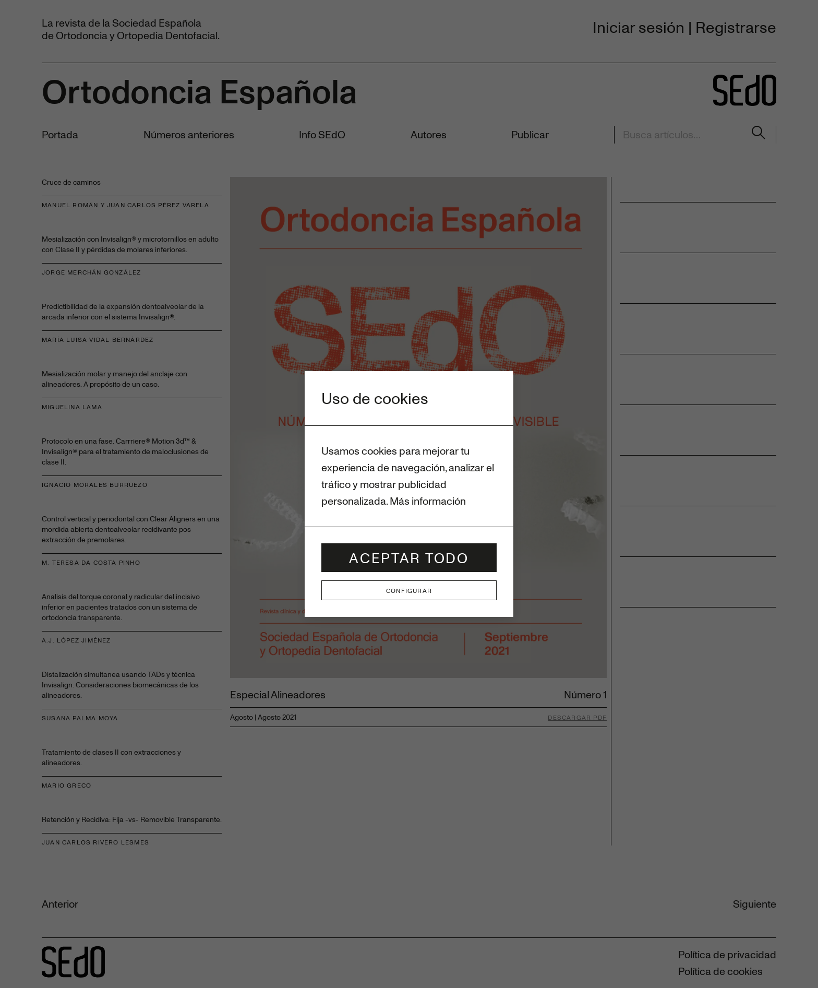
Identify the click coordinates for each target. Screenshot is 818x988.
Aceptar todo (408, 557)
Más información (428, 501)
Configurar (409, 590)
